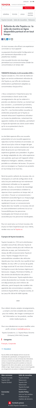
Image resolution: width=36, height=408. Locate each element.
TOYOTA (14, 14)
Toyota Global (6, 382)
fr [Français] (33, 1)
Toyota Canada (6, 377)
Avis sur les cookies (26, 394)
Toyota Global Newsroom (24, 378)
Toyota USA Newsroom (23, 383)
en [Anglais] (31, 1)
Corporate (12, 343)
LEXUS (22, 14)
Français (4, 343)
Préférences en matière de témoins (26, 397)
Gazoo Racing (30, 14)
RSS (2, 394)
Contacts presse (18, 403)
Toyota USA (5, 380)
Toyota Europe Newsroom (24, 388)
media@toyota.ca (23, 329)
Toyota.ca (18, 229)
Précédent (7, 348)
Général (6, 14)
